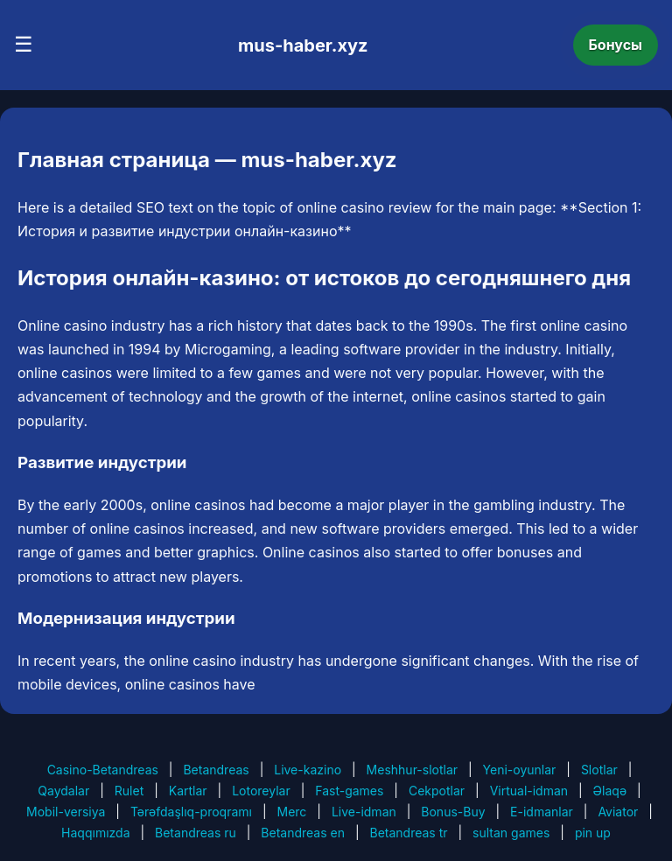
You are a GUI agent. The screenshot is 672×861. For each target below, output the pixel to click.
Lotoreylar (261, 790)
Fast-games (349, 790)
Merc (292, 811)
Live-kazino (307, 769)
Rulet (129, 790)
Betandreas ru (195, 832)
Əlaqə (609, 790)
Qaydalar (63, 790)
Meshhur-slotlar (412, 769)
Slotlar (599, 769)
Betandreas (215, 769)
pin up (593, 832)
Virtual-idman (529, 790)
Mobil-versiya (65, 811)
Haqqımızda (95, 832)
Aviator (618, 811)
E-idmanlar (541, 811)
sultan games (511, 832)
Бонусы (616, 44)
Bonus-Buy (453, 811)
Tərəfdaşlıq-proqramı (191, 811)
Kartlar (188, 790)
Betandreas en (303, 832)
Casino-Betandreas (102, 769)
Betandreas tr (409, 832)
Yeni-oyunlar (519, 769)
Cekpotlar (437, 790)
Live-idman (364, 811)
